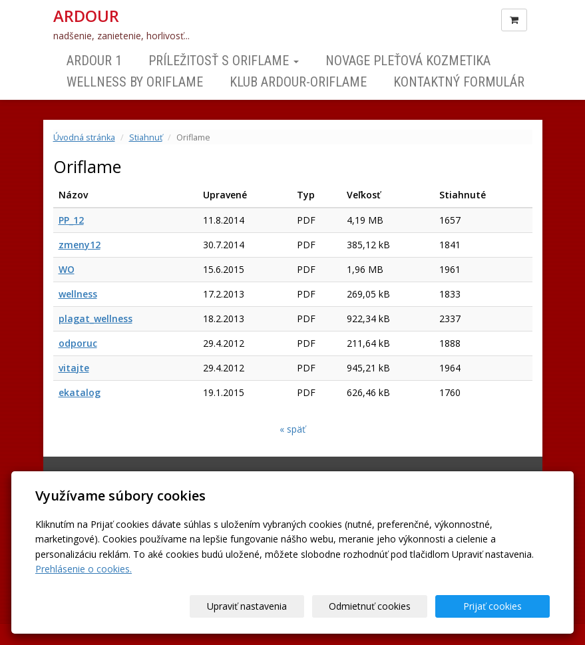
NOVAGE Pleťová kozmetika (407, 61)
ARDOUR (86, 16)
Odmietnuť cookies (389, 606)
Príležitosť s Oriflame (223, 61)
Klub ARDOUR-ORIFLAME (298, 82)
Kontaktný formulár (458, 82)
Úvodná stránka (84, 137)
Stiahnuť (145, 137)
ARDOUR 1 (94, 61)
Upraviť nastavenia (279, 606)
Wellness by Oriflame (135, 82)
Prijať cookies (499, 606)
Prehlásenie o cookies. (83, 568)
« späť (292, 429)
